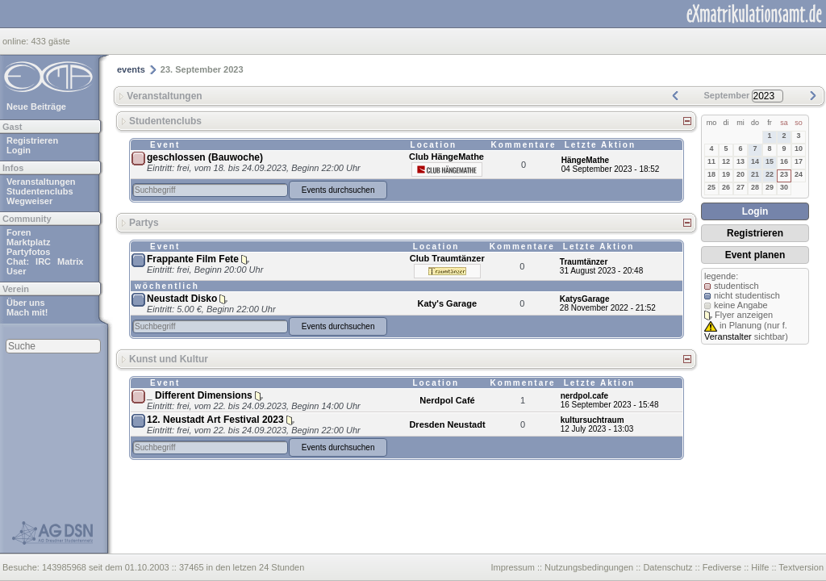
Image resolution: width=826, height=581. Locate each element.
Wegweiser (29, 201)
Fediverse (722, 567)
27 (740, 187)
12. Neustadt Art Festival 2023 (215, 419)
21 (755, 174)
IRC (43, 261)
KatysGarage (585, 299)
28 (755, 187)
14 (755, 161)
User (16, 271)
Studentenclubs (39, 191)
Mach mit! (27, 312)
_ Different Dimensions (199, 395)
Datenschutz (667, 567)
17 (799, 161)
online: (16, 41)
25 (711, 187)
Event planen (755, 255)
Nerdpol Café (446, 400)
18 (711, 174)
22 (770, 174)
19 (726, 174)
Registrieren (32, 140)
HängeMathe (585, 160)
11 (711, 161)
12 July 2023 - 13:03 (597, 428)
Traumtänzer (583, 261)
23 (784, 174)
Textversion (801, 567)
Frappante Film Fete (193, 259)
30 (784, 187)
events (131, 69)
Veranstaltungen (41, 181)
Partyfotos (28, 252)
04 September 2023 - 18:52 (610, 169)
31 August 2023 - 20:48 (601, 270)
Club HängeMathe (446, 156)
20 (740, 174)
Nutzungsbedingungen (588, 567)
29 (770, 187)
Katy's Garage (447, 303)
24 (799, 174)
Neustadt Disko (182, 298)
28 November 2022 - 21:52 (608, 307)
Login (18, 150)
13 (740, 161)
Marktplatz (28, 242)
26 (726, 187)
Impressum (512, 567)
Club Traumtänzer (447, 258)
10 (799, 148)
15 (770, 161)
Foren (18, 232)
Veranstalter (728, 336)
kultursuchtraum (592, 420)
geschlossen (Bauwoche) (205, 157)
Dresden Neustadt (447, 424)
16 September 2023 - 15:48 (610, 404)
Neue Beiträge (36, 106)
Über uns (25, 302)
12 (726, 161)
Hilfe (760, 567)
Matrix (70, 261)
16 (784, 161)
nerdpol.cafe (584, 395)
